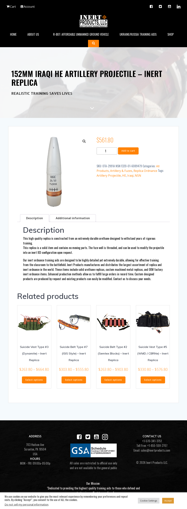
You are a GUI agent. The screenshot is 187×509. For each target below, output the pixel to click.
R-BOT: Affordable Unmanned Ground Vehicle (81, 34)
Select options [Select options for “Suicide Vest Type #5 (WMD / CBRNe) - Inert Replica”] (153, 379)
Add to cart (128, 150)
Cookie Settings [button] (148, 500)
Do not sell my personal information (26, 504)
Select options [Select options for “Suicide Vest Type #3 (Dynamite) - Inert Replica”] (34, 379)
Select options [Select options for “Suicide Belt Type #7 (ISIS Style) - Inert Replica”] (74, 379)
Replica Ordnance (145, 171)
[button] (84, 141)
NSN (138, 176)
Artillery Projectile (109, 176)
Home (13, 34)
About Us (34, 34)
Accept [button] (168, 500)
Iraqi (130, 176)
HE (124, 176)
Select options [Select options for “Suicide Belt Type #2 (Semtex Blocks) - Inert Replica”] (113, 379)
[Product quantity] (107, 150)
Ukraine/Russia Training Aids (138, 34)
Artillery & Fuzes (121, 171)
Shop (172, 34)
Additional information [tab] (73, 218)
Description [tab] (34, 218)
